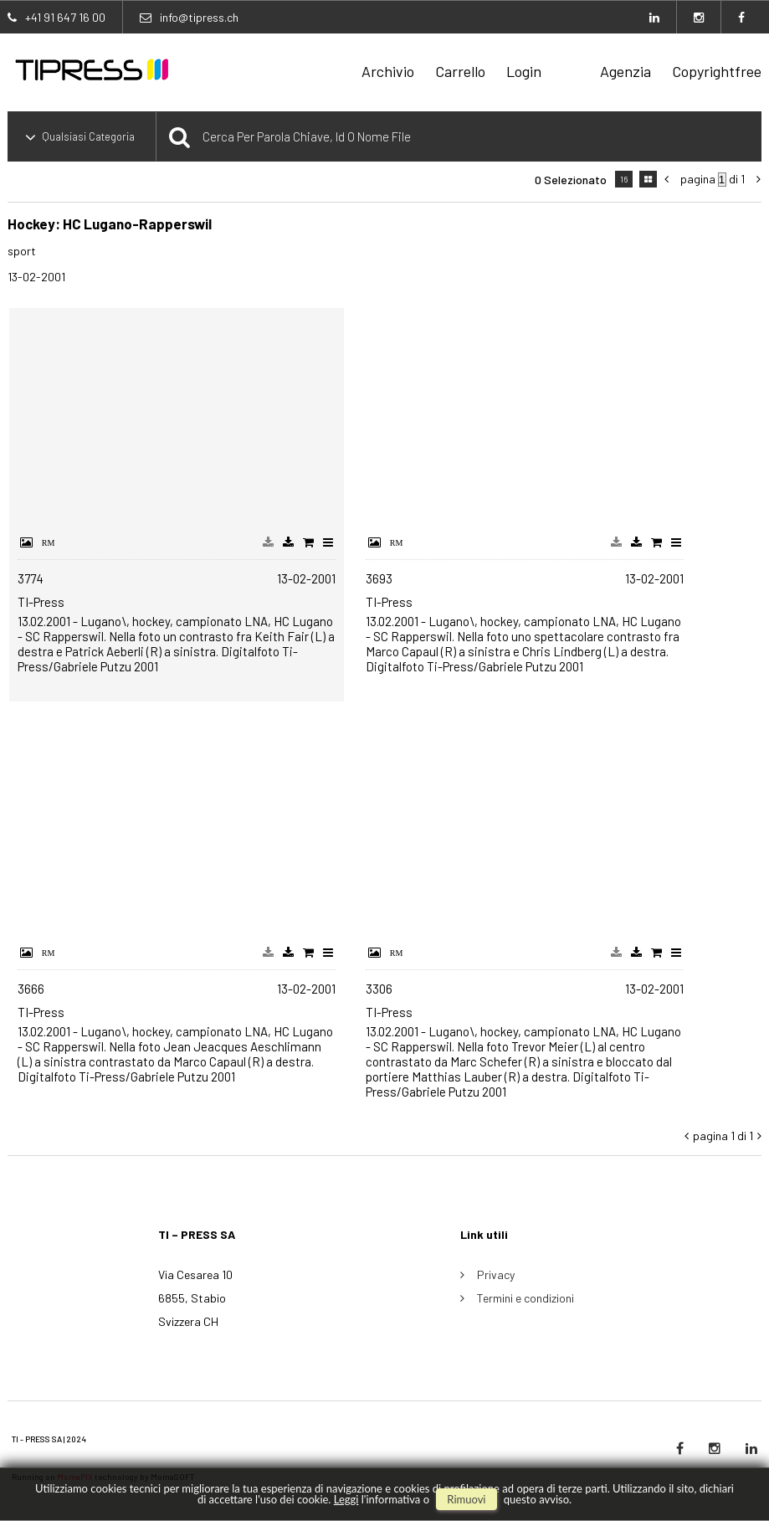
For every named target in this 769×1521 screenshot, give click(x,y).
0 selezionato (571, 179)
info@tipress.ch (199, 17)
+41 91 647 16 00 (65, 17)
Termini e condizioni (525, 1298)
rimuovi (466, 1499)
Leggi (346, 1499)
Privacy (496, 1274)
